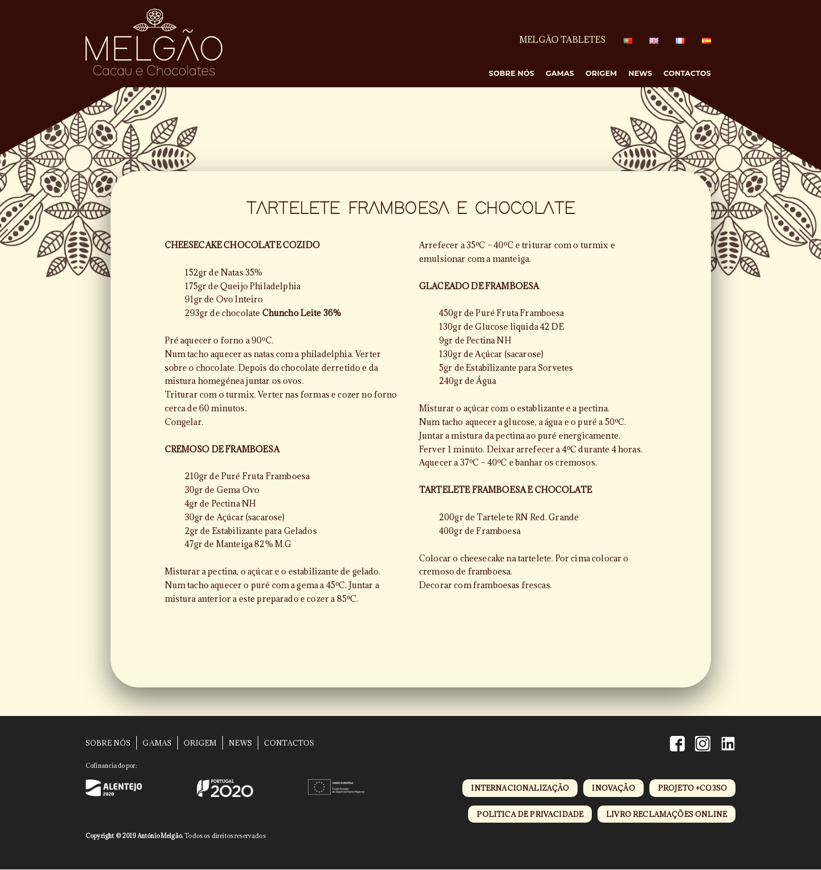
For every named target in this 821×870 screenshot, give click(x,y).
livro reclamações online (666, 814)
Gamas (560, 73)
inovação (613, 787)
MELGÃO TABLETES (562, 39)
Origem (601, 73)
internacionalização (520, 787)
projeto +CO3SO (692, 787)
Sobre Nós (512, 73)
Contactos (687, 73)
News (640, 73)
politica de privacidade (530, 814)
